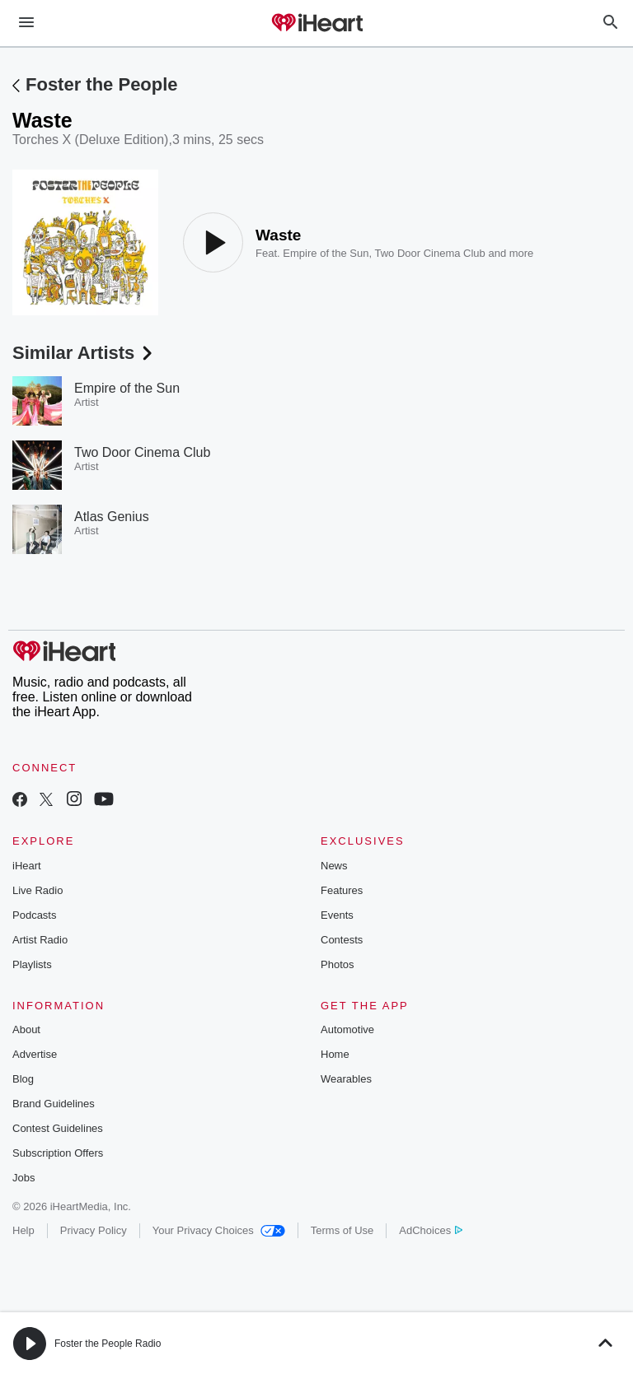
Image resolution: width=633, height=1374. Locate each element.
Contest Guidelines (57, 1128)
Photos (337, 964)
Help (23, 1230)
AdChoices (430, 1230)
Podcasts (34, 915)
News (334, 865)
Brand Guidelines (53, 1103)
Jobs (23, 1177)
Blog (23, 1079)
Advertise (34, 1054)
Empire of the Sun (325, 253)
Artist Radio (40, 940)
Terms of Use (342, 1230)
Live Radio (37, 890)
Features (342, 890)
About (26, 1029)
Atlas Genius (111, 517)
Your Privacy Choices (218, 1230)
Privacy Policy (93, 1230)
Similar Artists (84, 352)
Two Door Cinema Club (429, 253)
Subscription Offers (57, 1153)
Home (335, 1054)
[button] (29, 1343)
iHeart (26, 865)
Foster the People (102, 84)
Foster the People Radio (107, 1343)
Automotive (347, 1029)
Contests (342, 940)
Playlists (32, 964)
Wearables (346, 1079)
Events (337, 915)
